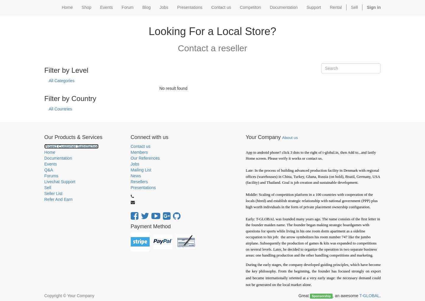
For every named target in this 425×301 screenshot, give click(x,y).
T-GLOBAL (369, 295)
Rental (336, 7)
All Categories (61, 80)
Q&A (48, 170)
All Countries (60, 109)
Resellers (139, 181)
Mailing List (141, 170)
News (136, 175)
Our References (145, 158)
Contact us (141, 146)
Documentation (58, 158)
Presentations (143, 187)
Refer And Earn (58, 199)
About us (290, 137)
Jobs (135, 164)
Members (139, 152)
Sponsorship (321, 296)
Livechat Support (59, 181)
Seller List (53, 193)
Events (50, 164)
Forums (51, 175)
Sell (354, 7)
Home (49, 152)
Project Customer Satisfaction (71, 146)
